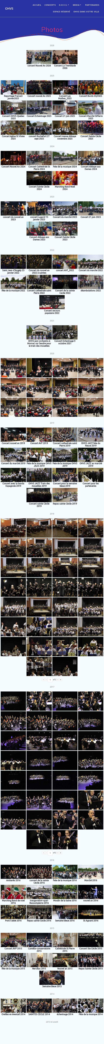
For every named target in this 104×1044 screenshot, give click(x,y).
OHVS (9, 8)
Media (76, 5)
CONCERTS (50, 5)
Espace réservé (61, 11)
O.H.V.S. (63, 5)
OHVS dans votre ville (86, 11)
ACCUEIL (37, 5)
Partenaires (92, 5)
